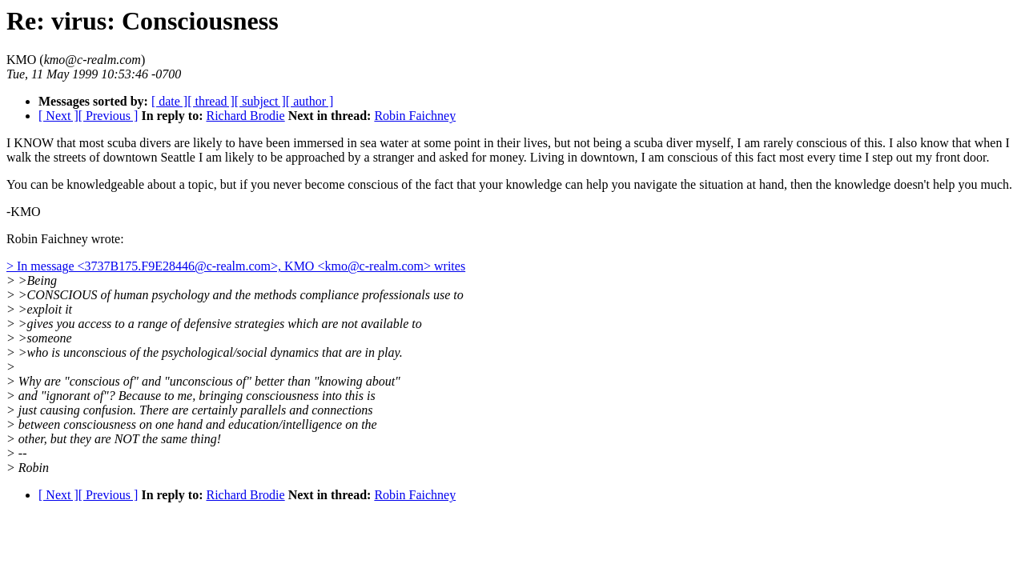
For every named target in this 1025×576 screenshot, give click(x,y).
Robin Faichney (415, 115)
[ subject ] (260, 101)
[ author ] (310, 101)
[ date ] (169, 101)
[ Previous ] (108, 115)
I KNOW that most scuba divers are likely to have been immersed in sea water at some (230, 143)
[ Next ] (58, 115)
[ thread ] (211, 101)
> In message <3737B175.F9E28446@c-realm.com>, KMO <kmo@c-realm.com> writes (235, 266)
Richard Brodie (245, 115)
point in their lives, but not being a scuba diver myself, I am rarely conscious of (659, 143)
